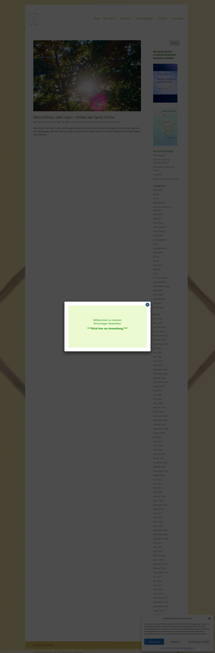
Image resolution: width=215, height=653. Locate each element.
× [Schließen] (147, 304)
